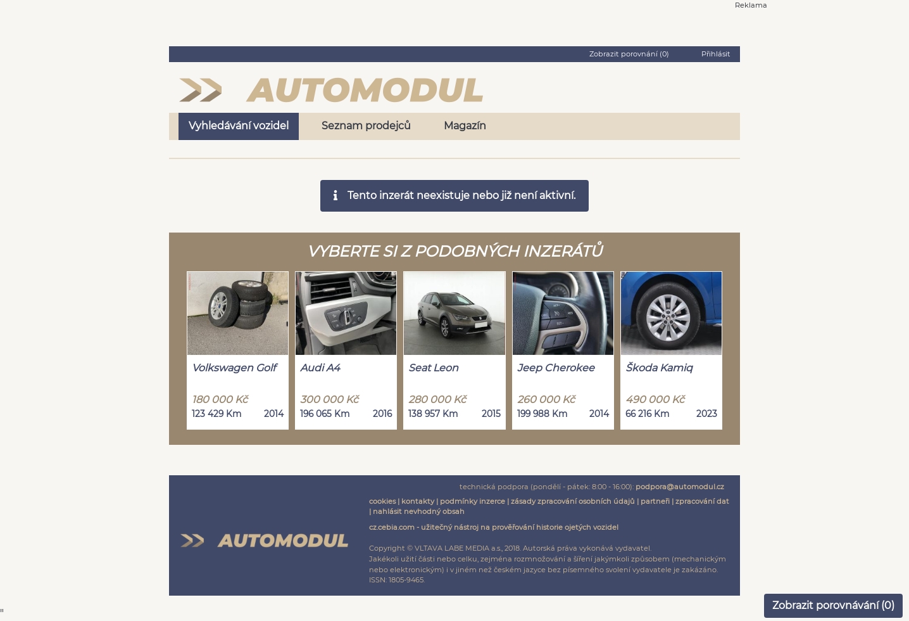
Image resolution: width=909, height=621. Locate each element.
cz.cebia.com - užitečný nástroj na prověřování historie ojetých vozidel (493, 527)
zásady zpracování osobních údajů (573, 501)
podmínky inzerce (472, 501)
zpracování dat (702, 501)
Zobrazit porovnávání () (833, 605)
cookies (382, 501)
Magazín (465, 126)
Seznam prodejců (366, 126)
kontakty (417, 501)
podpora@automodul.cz (680, 486)
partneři (655, 501)
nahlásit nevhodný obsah (419, 511)
